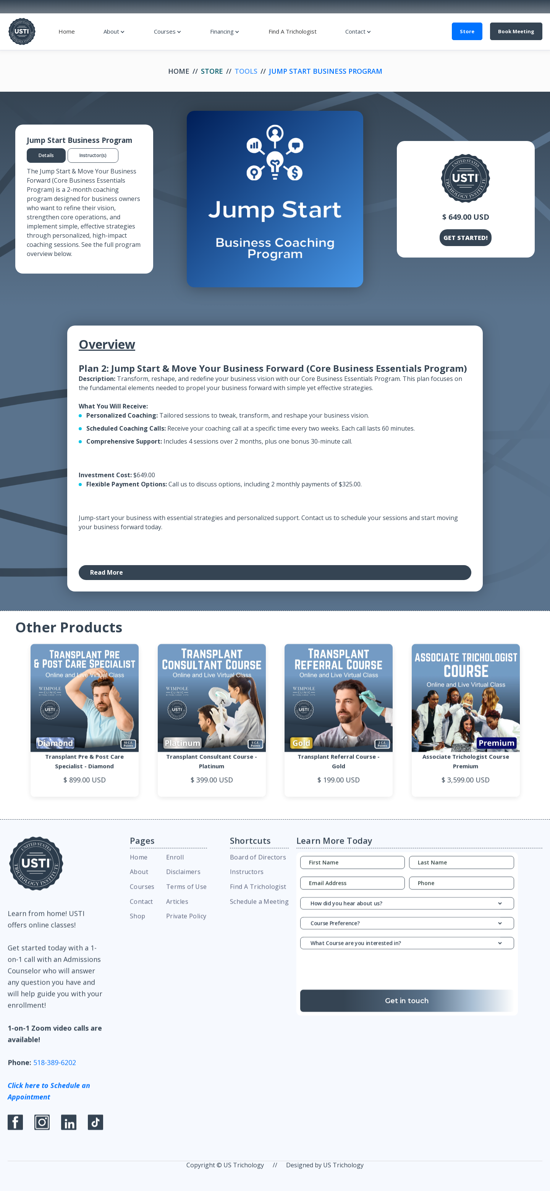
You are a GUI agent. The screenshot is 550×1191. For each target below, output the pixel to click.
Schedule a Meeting (259, 906)
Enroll (175, 862)
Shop (138, 921)
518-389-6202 (54, 1067)
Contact (355, 31)
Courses (165, 31)
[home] (22, 31)
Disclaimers (183, 877)
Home (66, 31)
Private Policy (186, 921)
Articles (177, 906)
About (111, 31)
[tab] (46, 155)
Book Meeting (516, 31)
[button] (114, 31)
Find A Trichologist (293, 31)
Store (467, 31)
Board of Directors (258, 862)
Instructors (247, 877)
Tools (246, 71)
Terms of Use (186, 891)
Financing (222, 31)
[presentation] (407, 977)
